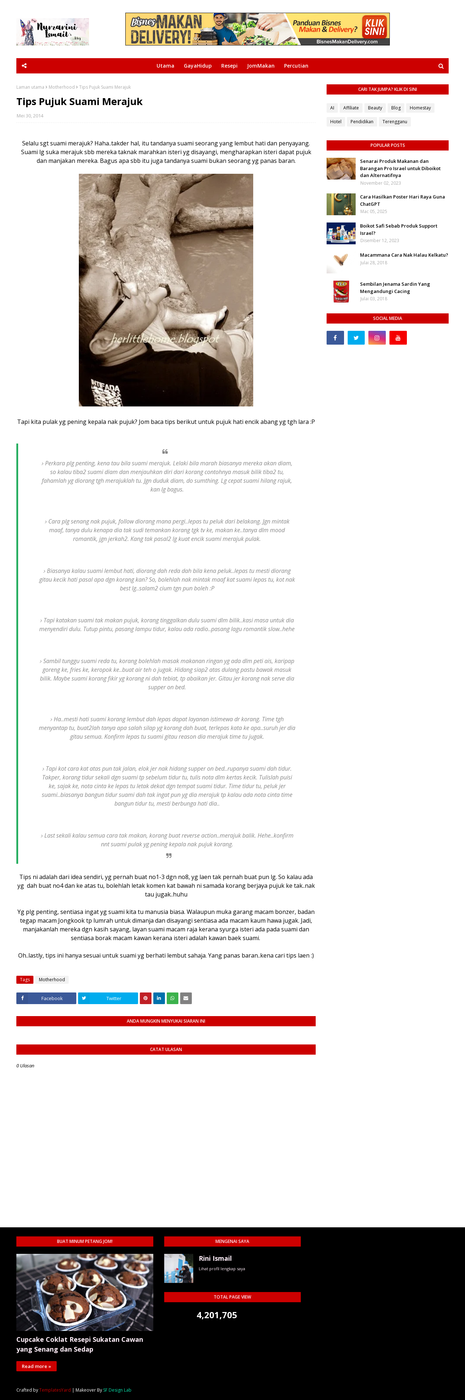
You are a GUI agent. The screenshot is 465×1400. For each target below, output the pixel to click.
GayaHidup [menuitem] (198, 65)
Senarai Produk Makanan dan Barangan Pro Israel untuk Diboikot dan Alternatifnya (400, 168)
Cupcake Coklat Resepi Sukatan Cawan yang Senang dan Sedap (79, 1344)
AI (332, 108)
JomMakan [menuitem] (261, 65)
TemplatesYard (55, 1390)
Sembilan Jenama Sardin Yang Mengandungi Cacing (395, 287)
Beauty (375, 108)
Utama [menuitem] (165, 65)
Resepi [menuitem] (229, 65)
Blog (396, 108)
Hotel (335, 122)
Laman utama (30, 87)
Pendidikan (362, 122)
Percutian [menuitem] (296, 65)
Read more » (36, 1366)
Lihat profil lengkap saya (222, 1268)
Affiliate (351, 108)
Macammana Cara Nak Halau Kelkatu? (404, 255)
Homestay (420, 108)
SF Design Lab (117, 1390)
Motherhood (62, 87)
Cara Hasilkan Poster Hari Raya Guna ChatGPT (402, 200)
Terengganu (395, 122)
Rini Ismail (215, 1258)
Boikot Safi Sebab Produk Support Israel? (398, 229)
